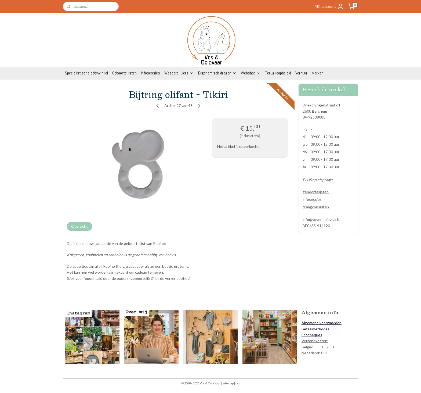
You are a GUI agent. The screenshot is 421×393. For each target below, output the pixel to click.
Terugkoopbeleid (278, 73)
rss (237, 383)
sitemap (228, 383)
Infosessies (150, 73)
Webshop (251, 73)
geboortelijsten (316, 192)
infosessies (312, 199)
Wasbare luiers (179, 73)
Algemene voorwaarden (322, 322)
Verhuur (301, 73)
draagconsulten (316, 207)
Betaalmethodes (315, 329)
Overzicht (79, 226)
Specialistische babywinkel (86, 73)
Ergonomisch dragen (217, 73)
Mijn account (329, 6)
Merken (317, 73)
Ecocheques (312, 335)
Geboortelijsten (124, 73)
